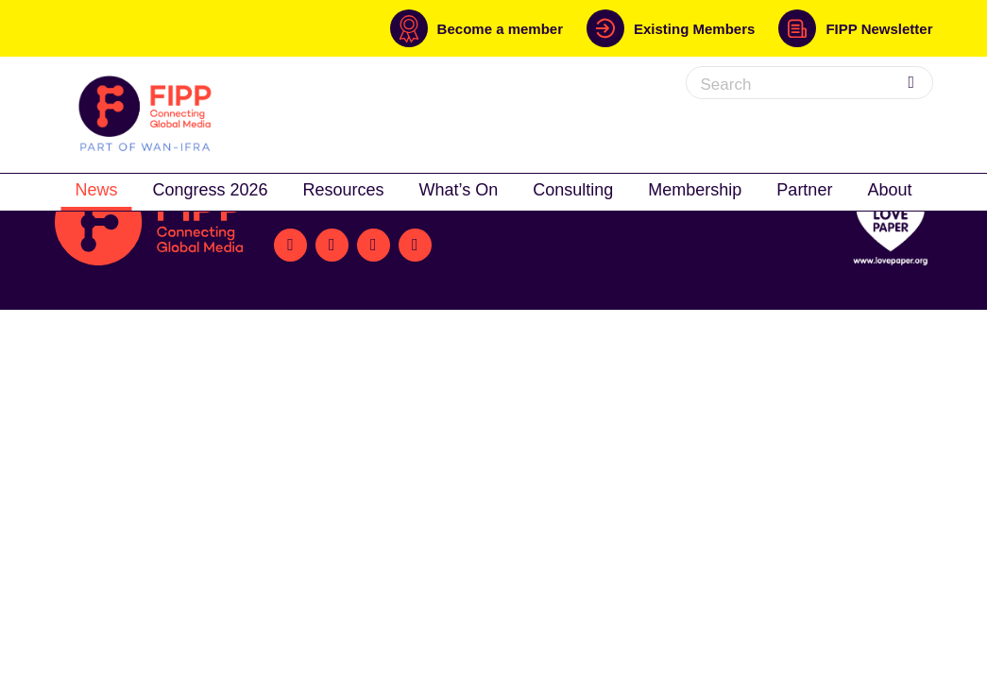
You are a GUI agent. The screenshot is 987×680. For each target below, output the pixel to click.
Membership (694, 189)
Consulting (573, 189)
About (889, 189)
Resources (343, 189)
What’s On (459, 189)
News (96, 189)
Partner (804, 189)
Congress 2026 (209, 189)
